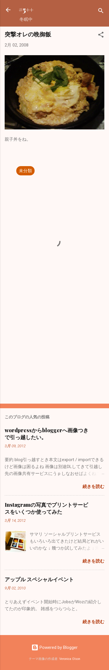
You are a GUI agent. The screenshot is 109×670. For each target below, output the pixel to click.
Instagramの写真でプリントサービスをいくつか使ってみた (46, 508)
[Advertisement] (54, 353)
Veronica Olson (69, 659)
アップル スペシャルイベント (39, 579)
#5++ (26, 9)
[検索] (100, 12)
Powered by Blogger (54, 647)
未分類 (25, 170)
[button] (100, 35)
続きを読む (93, 486)
